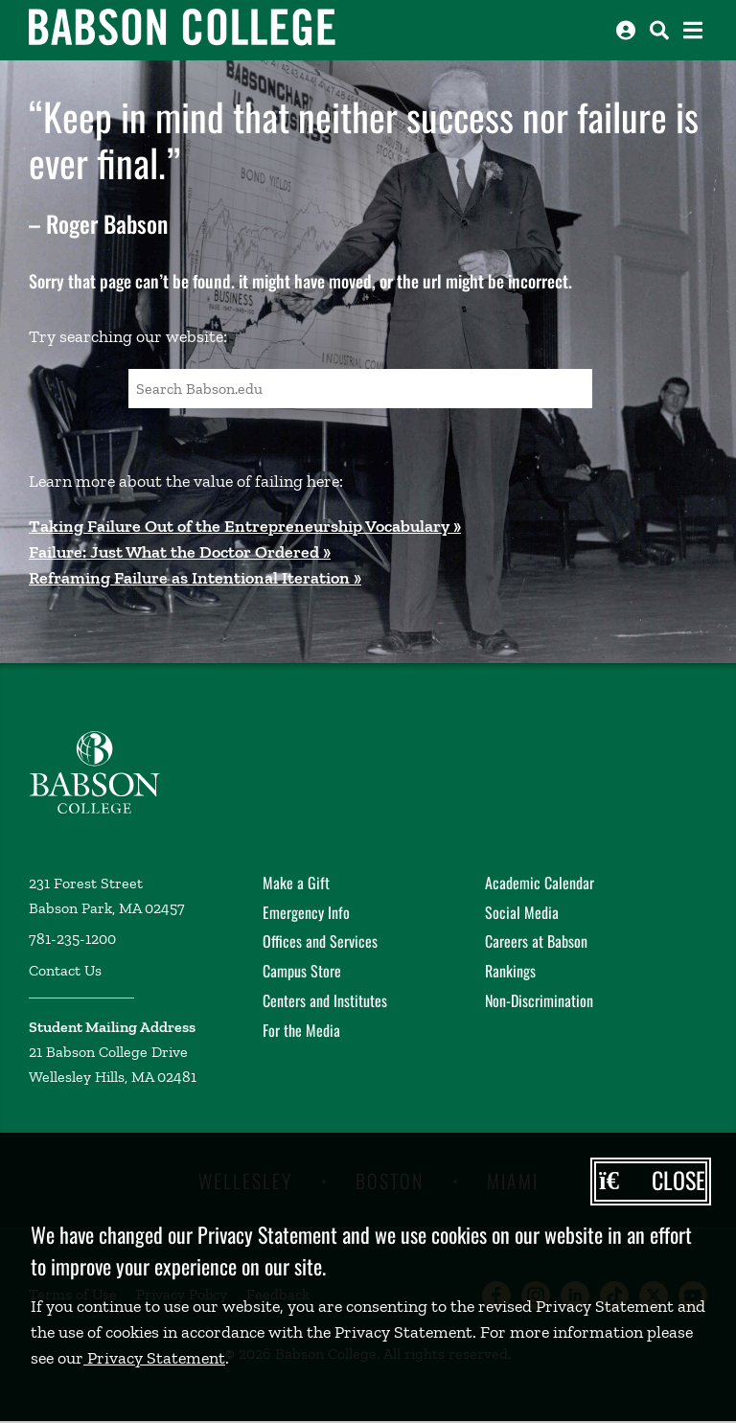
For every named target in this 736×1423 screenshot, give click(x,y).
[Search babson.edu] (659, 30)
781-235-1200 (72, 939)
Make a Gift (296, 882)
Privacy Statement (154, 1357)
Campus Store (302, 970)
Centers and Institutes (325, 1000)
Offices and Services (320, 941)
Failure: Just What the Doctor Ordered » (180, 551)
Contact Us (65, 970)
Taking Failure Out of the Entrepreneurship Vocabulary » (245, 526)
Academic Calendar (539, 882)
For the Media (301, 1030)
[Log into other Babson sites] (625, 30)
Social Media (522, 912)
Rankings (510, 970)
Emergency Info (306, 912)
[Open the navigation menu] (692, 30)
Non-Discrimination (539, 1000)
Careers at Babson (536, 941)
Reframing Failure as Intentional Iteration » (195, 577)
